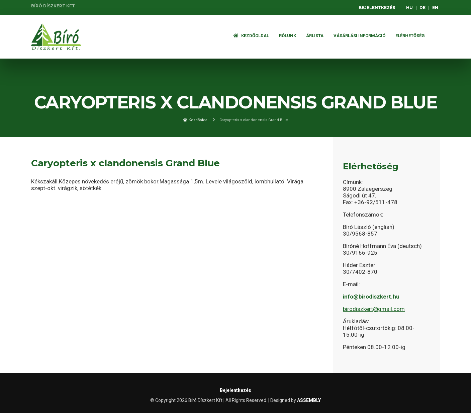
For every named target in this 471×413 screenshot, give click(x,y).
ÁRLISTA (314, 35)
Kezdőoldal (251, 35)
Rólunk (287, 35)
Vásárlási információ (359, 35)
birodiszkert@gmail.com (374, 309)
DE (422, 7)
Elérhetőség (410, 35)
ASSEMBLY (309, 400)
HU (409, 7)
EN (435, 7)
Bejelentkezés (377, 7)
